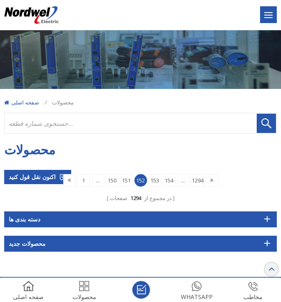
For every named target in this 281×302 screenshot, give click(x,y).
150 (112, 180)
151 (126, 180)
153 (154, 180)
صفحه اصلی (21, 102)
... (98, 180)
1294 (198, 180)
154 (169, 180)
